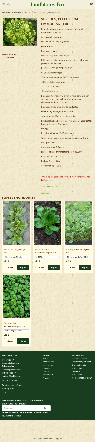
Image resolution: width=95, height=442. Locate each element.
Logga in (46, 368)
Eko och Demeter (79, 365)
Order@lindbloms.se (10, 363)
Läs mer (10, 267)
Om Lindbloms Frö (79, 358)
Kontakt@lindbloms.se (11, 376)
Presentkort (48, 374)
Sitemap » (46, 192)
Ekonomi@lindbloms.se (11, 369)
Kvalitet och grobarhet (81, 361)
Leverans (47, 371)
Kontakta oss (48, 361)
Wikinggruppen (55, 438)
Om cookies (77, 374)
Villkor (45, 358)
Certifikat (76, 371)
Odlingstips (77, 368)
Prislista (46, 378)
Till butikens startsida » (52, 186)
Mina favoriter (48, 365)
